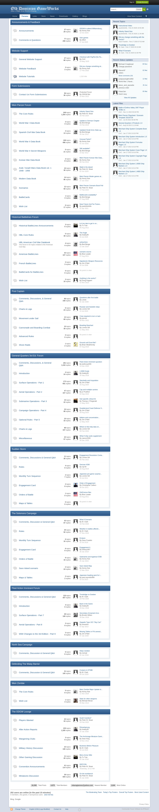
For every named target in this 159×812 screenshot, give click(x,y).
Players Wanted (26, 720)
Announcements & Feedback (26, 22)
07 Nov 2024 (84, 533)
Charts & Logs (25, 309)
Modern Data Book (27, 178)
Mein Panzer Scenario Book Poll (91, 186)
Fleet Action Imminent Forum (26, 588)
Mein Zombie (18, 683)
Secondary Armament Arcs (89, 613)
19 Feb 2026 (84, 599)
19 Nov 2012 (84, 741)
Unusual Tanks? (85, 139)
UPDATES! (84, 242)
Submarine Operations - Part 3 (33, 401)
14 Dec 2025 (84, 366)
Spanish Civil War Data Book (32, 132)
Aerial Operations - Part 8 (30, 624)
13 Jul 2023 (84, 311)
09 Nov (145, 64)
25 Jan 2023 (84, 561)
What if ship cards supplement (91, 436)
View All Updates (130, 98)
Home (14, 16)
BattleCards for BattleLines (31, 272)
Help (66, 809)
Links (35, 16)
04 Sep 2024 (84, 394)
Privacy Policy (144, 804)
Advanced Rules (26, 336)
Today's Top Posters (110, 792)
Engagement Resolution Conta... (91, 455)
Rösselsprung (84, 727)
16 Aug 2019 (84, 469)
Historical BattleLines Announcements (36, 225)
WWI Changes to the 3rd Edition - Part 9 (37, 634)
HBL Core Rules (26, 235)
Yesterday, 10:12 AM (87, 769)
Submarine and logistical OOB (91, 557)
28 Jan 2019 (84, 552)
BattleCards (24, 197)
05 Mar (145, 91)
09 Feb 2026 (84, 431)
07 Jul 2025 (84, 42)
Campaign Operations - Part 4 (32, 410)
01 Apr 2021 (84, 208)
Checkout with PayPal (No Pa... (91, 57)
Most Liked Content (142, 792)
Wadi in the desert (86, 167)
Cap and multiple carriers (89, 390)
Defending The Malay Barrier (26, 664)
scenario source (85, 252)
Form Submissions (21, 86)
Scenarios (23, 188)
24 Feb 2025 (84, 722)
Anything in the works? (88, 278)
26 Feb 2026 (84, 116)
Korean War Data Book (29, 160)
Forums (25, 16)
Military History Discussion (31, 748)
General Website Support (30, 59)
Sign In (132, 2)
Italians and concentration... (90, 418)
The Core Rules (26, 114)
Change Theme (20, 809)
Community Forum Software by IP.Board (135, 809)
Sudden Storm (19, 449)
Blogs (85, 16)
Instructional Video (125, 26)
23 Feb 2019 (84, 125)
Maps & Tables (25, 503)
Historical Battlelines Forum (25, 217)
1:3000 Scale (84, 371)
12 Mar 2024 (84, 570)
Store (43, 16)
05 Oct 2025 (84, 674)
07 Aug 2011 (84, 256)
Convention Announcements (32, 766)
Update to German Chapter (89, 121)
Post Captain (18, 291)
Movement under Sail (28, 318)
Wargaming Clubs (27, 739)
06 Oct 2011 (84, 487)
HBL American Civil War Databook (34, 242)
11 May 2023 (84, 403)
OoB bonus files (85, 492)
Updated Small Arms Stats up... (91, 130)
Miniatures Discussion (29, 776)
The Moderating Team (94, 792)
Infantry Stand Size (86, 111)
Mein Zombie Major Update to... (91, 689)
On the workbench (86, 774)
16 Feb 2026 (84, 524)
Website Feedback (27, 68)
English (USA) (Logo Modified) (39, 809)
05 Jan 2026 (84, 778)
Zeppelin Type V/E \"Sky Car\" (90, 622)
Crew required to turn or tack (90, 316)
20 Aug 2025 (84, 385)
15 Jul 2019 (84, 542)
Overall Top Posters (126, 792)
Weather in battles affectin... (90, 529)
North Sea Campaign (22, 645)
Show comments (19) (125, 75)
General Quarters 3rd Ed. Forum (27, 356)
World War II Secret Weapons (32, 151)
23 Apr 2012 (84, 153)
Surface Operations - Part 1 (31, 382)
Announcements (26, 31)
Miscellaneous (25, 438)
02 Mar (145, 70)
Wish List (23, 206)
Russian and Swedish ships (90, 307)
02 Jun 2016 (84, 655)
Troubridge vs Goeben (88, 594)
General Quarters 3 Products (130, 123)
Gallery (75, 16)
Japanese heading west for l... (90, 575)
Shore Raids (24, 345)
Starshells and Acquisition (89, 380)
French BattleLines (27, 263)
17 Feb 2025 (84, 190)
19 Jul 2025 (84, 750)
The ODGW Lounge (21, 712)
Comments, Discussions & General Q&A (37, 457)
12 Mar (145, 79)
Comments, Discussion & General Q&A (37, 522)
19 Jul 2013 (84, 579)
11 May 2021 (84, 330)
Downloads (63, 16)
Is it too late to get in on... (89, 223)
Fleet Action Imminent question (91, 362)
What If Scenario (86, 520)
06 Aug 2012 (84, 228)
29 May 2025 (84, 61)
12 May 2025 (84, 422)
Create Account (142, 2)
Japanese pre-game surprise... (91, 474)
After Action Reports (28, 729)
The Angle (83, 233)
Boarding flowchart (86, 325)
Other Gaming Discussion (30, 757)
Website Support (20, 51)
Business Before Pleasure (89, 746)
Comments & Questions (30, 40)
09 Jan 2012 (84, 134)
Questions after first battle (89, 298)
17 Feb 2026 (84, 71)
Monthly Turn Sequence (30, 476)
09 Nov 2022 (84, 320)
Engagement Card (27, 485)
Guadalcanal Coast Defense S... (91, 408)
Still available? (85, 148)
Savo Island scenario (28, 568)
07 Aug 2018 (84, 347)
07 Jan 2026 (84, 636)
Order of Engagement (87, 483)
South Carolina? (85, 718)
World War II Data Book (30, 141)
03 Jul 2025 (84, 237)
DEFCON (83, 764)
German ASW (84, 465)
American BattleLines (28, 254)
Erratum (82, 538)
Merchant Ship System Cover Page (132, 150)
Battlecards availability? (88, 195)
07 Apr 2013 (84, 627)
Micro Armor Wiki (86, 755)
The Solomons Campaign (24, 513)
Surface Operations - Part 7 (31, 615)
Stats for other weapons (88, 699)
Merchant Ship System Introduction (132, 137)
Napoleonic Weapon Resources (91, 261)
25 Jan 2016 (84, 759)
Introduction (24, 373)
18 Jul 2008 (84, 265)
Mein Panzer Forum (21, 105)
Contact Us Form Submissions (33, 94)
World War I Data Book (29, 123)
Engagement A (85, 547)
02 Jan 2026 (84, 302)
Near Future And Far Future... (90, 204)
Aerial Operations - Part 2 (30, 392)
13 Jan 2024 (84, 247)
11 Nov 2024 (84, 694)
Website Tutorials (27, 76)
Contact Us (57, 809)
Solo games (84, 38)
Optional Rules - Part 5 (29, 420)
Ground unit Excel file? (88, 343)
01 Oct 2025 (84, 144)
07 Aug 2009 (84, 199)
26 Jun (145, 85)
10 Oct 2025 (84, 33)
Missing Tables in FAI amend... (91, 632)
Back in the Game (86, 604)
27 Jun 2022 (84, 181)
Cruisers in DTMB (86, 670)
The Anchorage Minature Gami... (91, 736)
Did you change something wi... (91, 66)
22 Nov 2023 (84, 283)
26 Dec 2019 (84, 617)
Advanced (147, 9)
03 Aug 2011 (84, 497)
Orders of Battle (26, 494)
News (52, 16)
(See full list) (48, 795)
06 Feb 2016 (84, 162)
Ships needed (84, 651)
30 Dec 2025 (84, 440)
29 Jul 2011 (84, 478)
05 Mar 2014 (84, 703)
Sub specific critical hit (88, 399)
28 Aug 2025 (84, 412)
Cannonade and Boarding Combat (34, 327)
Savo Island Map (86, 566)
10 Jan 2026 (84, 732)
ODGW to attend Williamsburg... (91, 29)
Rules (21, 467)
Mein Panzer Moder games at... (91, 176)
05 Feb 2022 (84, 460)
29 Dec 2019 (84, 608)
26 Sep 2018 (84, 375)
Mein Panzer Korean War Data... (91, 158)
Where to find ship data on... (90, 427)
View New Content (134, 16)
